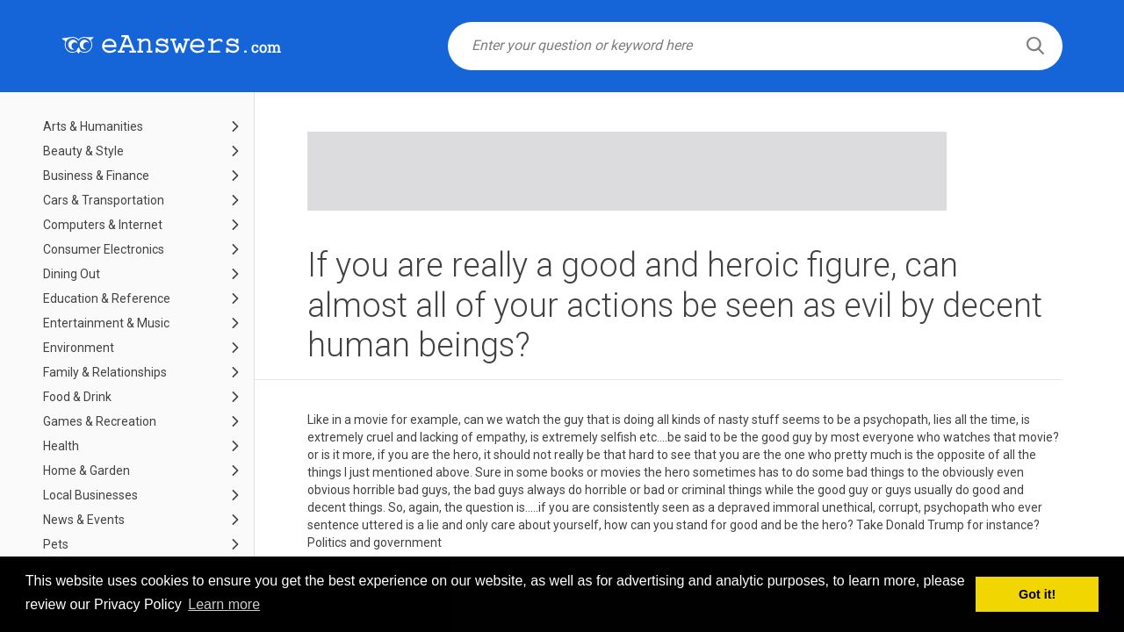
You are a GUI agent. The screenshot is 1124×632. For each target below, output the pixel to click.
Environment (78, 348)
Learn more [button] (224, 604)
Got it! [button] (1037, 594)
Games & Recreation (99, 421)
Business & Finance (96, 176)
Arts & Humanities (93, 126)
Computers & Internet (102, 225)
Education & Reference (106, 298)
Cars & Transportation (103, 200)
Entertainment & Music (106, 323)
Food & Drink (77, 397)
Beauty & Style (83, 151)
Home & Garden (86, 470)
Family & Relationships (105, 372)
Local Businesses (90, 495)
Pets (55, 544)
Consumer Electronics (103, 249)
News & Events (84, 520)
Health (61, 446)
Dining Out (71, 274)
